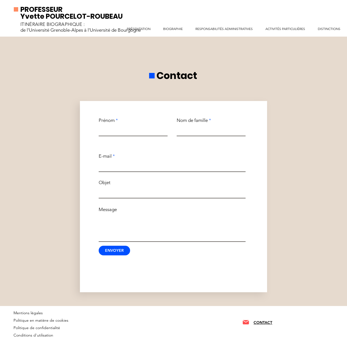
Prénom (107, 120)
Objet (105, 182)
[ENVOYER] (114, 250)
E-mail (105, 156)
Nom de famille (192, 120)
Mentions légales (28, 312)
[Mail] (245, 322)
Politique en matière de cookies (41, 320)
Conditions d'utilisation (33, 335)
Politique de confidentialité (37, 327)
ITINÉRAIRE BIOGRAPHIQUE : (52, 24)
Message (108, 209)
